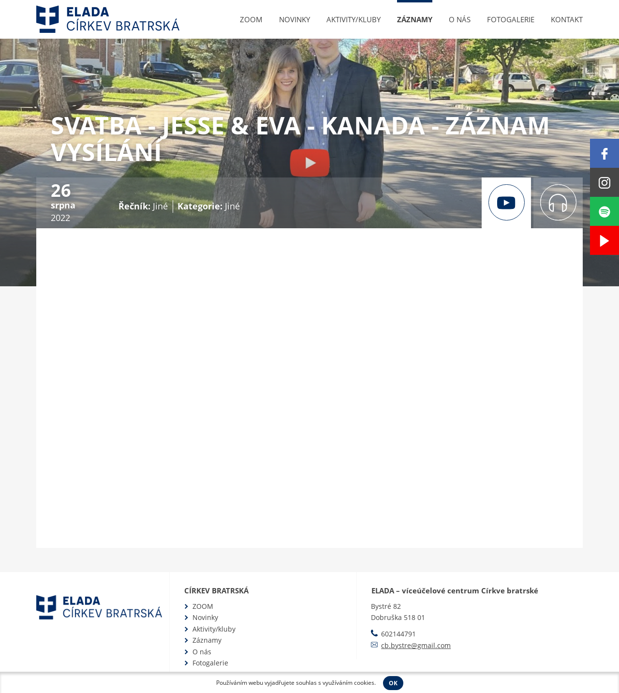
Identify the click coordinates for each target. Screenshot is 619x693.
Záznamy (414, 19)
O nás (460, 19)
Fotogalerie (510, 19)
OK (393, 683)
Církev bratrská (216, 590)
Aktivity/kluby (353, 19)
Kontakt (567, 19)
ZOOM (251, 19)
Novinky (294, 19)
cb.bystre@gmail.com (416, 645)
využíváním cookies (348, 682)
